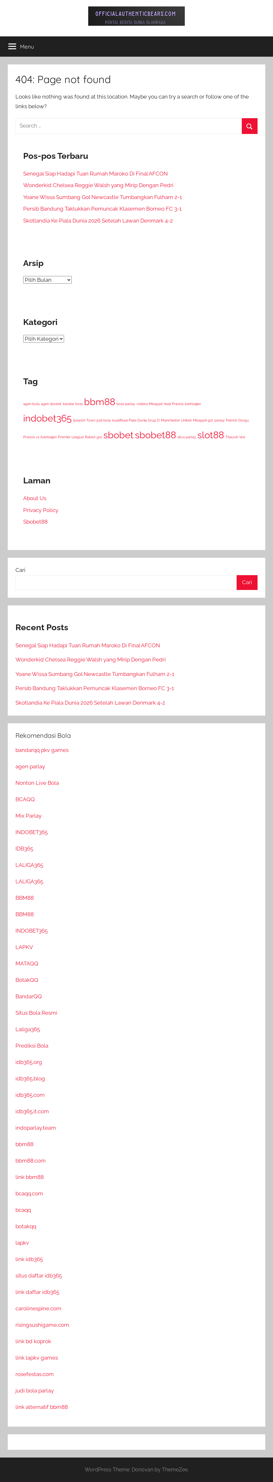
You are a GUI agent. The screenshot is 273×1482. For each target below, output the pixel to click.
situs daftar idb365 (38, 1275)
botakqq (25, 1226)
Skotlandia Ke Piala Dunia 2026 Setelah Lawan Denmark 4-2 (98, 220)
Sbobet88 (35, 521)
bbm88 (24, 1144)
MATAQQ (26, 963)
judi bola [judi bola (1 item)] (104, 420)
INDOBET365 (31, 832)
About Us (34, 498)
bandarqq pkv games (42, 750)
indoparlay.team (35, 1128)
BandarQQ (28, 996)
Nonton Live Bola (37, 783)
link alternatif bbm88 (41, 1407)
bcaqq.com (29, 1193)
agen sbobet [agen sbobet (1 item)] (51, 404)
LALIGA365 (29, 865)
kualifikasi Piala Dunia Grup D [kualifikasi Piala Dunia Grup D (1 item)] (136, 420)
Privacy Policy (40, 510)
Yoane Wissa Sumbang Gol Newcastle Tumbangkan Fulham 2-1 (102, 197)
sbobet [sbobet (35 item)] (118, 435)
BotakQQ (26, 980)
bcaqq (23, 1210)
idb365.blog (30, 1078)
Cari (20, 570)
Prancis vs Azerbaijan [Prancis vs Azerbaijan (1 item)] (40, 437)
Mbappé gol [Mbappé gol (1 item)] (203, 420)
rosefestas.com (34, 1374)
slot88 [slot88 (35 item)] (210, 435)
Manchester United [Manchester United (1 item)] (176, 420)
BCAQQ (25, 799)
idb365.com (30, 1095)
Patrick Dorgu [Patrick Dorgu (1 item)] (237, 420)
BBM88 (24, 898)
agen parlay (30, 766)
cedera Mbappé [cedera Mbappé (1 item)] (149, 404)
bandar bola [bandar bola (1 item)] (73, 404)
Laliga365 (27, 1029)
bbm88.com (30, 1160)
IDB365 (24, 848)
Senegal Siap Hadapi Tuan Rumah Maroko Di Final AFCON (95, 173)
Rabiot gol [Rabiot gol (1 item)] (93, 437)
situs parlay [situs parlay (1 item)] (186, 437)
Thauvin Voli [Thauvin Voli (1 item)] (235, 437)
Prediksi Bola (31, 1045)
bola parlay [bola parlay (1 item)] (126, 404)
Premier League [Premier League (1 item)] (71, 437)
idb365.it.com (32, 1111)
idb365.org (28, 1062)
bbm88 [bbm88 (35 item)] (99, 401)
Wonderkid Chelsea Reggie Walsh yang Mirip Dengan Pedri (98, 185)
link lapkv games (36, 1357)
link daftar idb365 (37, 1292)
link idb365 (29, 1259)
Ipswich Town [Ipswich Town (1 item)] (84, 420)
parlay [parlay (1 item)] (219, 420)
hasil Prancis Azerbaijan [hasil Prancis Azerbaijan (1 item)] (182, 404)
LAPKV (24, 947)
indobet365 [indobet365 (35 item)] (47, 418)
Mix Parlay (28, 815)
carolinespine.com (38, 1308)
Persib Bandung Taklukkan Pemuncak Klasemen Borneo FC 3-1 (102, 208)
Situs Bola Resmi (36, 1013)
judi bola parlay (34, 1390)
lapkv (22, 1243)
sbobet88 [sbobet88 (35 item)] (155, 435)
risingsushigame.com (42, 1325)
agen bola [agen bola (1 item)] (31, 404)
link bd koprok (33, 1341)
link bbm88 (29, 1177)
